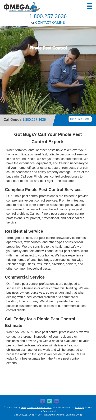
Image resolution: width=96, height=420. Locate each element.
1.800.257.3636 (48, 16)
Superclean (49, 411)
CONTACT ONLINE (50, 22)
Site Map (79, 407)
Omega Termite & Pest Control (36, 407)
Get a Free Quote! (80, 119)
